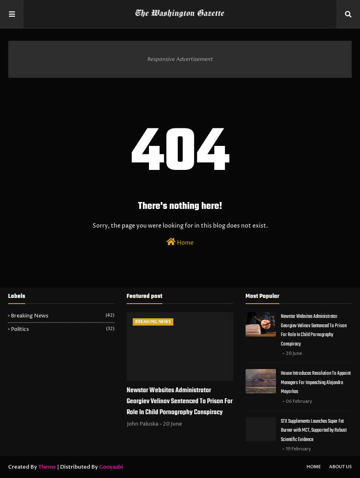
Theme (47, 467)
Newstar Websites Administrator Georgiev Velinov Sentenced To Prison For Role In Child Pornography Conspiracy (180, 401)
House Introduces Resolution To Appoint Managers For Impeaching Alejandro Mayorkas (316, 382)
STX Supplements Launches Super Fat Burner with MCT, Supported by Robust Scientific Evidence (314, 430)
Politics (62, 329)
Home (180, 242)
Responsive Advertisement (180, 59)
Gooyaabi (111, 467)
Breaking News (62, 315)
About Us (340, 467)
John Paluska (142, 424)
